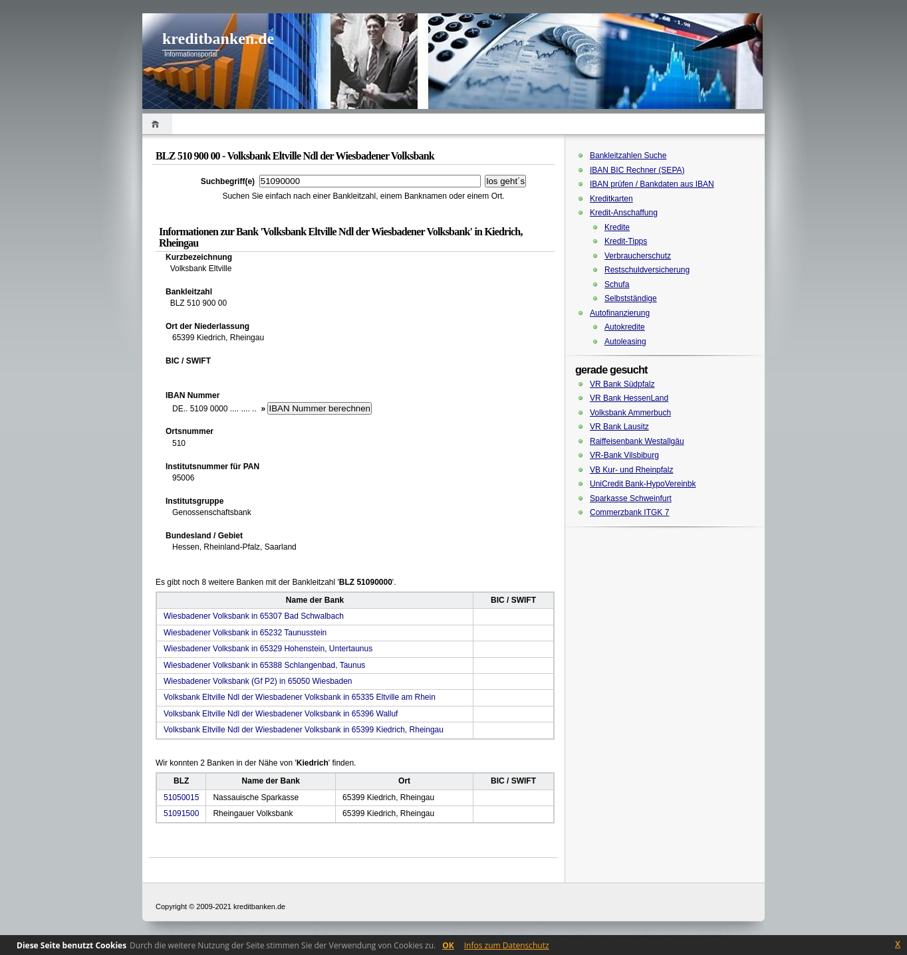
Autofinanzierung (620, 313)
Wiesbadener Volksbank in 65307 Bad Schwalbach (254, 616)
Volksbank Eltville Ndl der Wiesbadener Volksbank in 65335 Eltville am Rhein (300, 697)
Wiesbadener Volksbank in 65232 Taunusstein (245, 632)
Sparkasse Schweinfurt (631, 498)
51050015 (181, 797)
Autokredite (624, 327)
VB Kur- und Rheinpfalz (631, 470)
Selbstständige (630, 298)
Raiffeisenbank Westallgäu (637, 441)
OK (448, 945)
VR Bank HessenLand (629, 398)
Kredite (617, 227)
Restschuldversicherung (647, 269)
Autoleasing (625, 341)
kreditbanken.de (218, 38)
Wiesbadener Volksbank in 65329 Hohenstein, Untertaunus (268, 648)
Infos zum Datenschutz (506, 945)
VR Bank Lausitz (619, 426)
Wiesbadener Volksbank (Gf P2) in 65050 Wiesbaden (258, 681)
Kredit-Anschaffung (624, 212)
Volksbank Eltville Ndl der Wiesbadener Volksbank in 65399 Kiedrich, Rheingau (304, 729)
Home (157, 124)
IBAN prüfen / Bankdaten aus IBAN (652, 184)
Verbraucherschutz (637, 256)
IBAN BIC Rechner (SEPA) (637, 170)
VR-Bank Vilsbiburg (624, 455)
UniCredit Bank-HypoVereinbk (643, 483)
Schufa (616, 284)
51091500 (181, 813)
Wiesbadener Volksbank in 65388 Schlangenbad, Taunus (264, 665)
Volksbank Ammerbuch (630, 412)
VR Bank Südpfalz (622, 384)
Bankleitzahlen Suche (628, 155)
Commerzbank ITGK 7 (629, 512)
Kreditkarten (611, 198)
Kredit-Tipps (625, 241)
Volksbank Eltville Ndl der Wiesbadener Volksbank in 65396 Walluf (281, 713)
